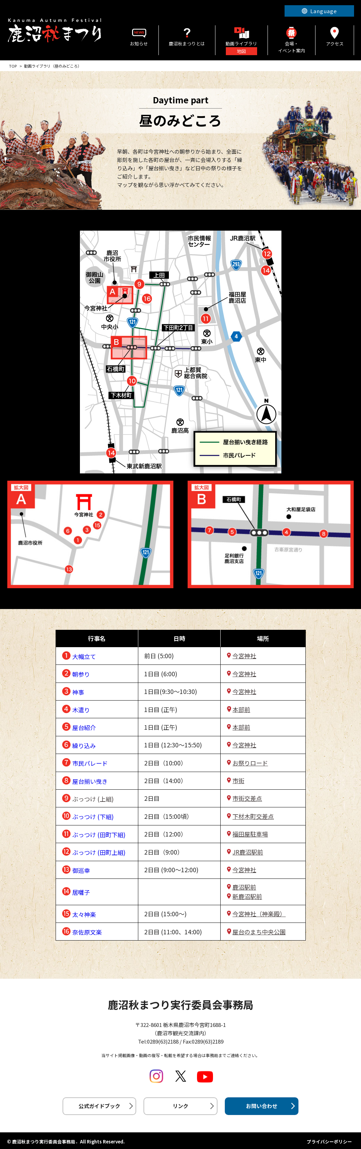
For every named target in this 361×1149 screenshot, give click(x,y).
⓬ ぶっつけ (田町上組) (93, 850)
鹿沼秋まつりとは (187, 36)
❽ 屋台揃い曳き (85, 779)
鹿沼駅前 (244, 887)
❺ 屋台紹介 (79, 726)
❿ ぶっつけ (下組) (88, 815)
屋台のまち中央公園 (259, 931)
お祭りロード (250, 762)
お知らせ (139, 36)
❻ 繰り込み (79, 744)
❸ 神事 (73, 690)
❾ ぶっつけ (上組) (88, 797)
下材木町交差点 (253, 816)
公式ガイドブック (99, 1105)
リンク (180, 1105)
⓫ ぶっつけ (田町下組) (93, 833)
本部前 (241, 709)
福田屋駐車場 (250, 834)
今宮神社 (244, 655)
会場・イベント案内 (291, 39)
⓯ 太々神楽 (79, 913)
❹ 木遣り (76, 708)
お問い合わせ (261, 1105)
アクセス (334, 36)
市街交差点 (247, 798)
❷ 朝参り (76, 672)
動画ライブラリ (241, 40)
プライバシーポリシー (329, 1141)
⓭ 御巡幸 (76, 869)
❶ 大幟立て (79, 655)
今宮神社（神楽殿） (259, 913)
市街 (238, 780)
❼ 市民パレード (85, 761)
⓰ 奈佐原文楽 (82, 930)
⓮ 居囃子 (76, 890)
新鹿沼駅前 (247, 896)
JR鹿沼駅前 (247, 852)
